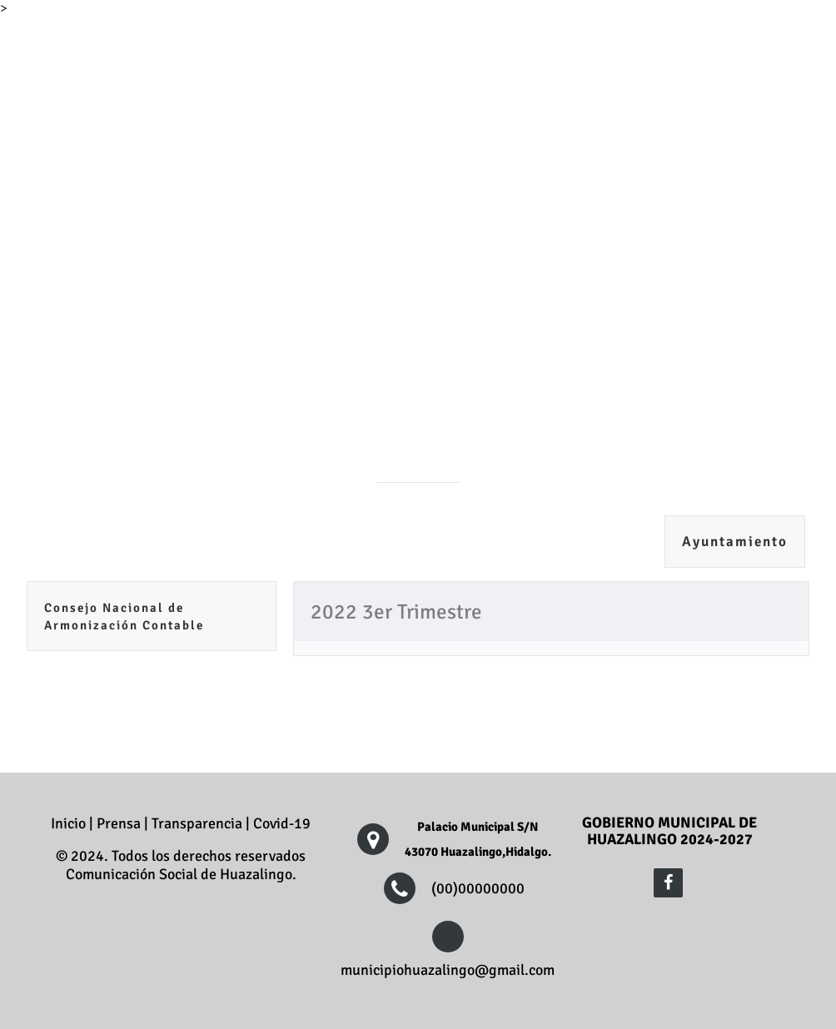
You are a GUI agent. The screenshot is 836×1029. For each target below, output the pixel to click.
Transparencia (197, 823)
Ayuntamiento (735, 541)
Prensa (119, 823)
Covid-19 (282, 823)
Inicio (68, 823)
